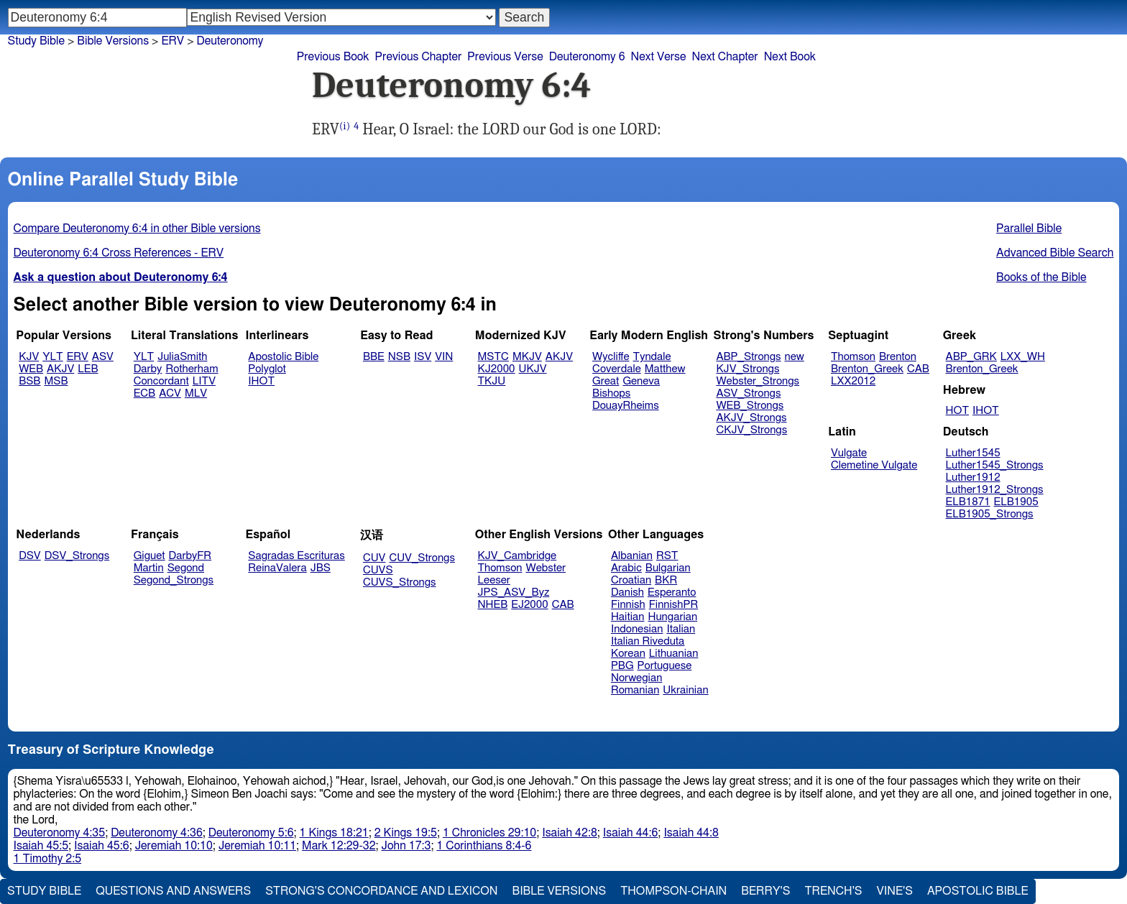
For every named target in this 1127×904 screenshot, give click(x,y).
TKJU (492, 381)
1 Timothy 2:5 (48, 858)
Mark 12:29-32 (338, 846)
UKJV (533, 369)
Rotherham (191, 369)
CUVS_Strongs (399, 582)
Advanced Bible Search (1054, 253)
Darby (148, 369)
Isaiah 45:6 (101, 846)
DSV (30, 555)
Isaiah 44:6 (630, 833)
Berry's (765, 891)
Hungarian (673, 617)
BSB (29, 381)
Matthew (665, 369)
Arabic (626, 568)
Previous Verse (505, 57)
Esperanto (672, 592)
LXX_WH (1022, 356)
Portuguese (665, 665)
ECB (144, 393)
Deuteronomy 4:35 (60, 833)
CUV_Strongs (421, 558)
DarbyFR (190, 555)
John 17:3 (406, 846)
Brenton (897, 356)
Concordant (161, 381)
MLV (196, 393)
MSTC (493, 356)
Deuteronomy (230, 41)
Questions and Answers (173, 891)
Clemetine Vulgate (874, 465)
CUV (374, 558)
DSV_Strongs (77, 555)
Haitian (628, 617)
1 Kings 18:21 (334, 833)
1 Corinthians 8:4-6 (483, 846)
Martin (149, 568)
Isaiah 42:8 (569, 833)
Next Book (790, 57)
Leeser (494, 580)
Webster (545, 568)
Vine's (895, 891)
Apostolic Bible (978, 891)
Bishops (611, 393)
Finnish (628, 604)
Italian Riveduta (647, 641)
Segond (185, 568)
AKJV (60, 369)
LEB (88, 369)
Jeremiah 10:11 (257, 846)
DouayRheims (625, 405)
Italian (680, 629)
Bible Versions (113, 41)
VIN (444, 356)
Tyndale (652, 356)
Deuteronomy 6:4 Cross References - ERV (119, 253)
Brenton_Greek (867, 369)
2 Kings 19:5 (405, 833)
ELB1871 (968, 502)
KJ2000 (496, 369)
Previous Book (333, 57)
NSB (399, 356)
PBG (622, 665)
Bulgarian (668, 568)
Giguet (149, 555)
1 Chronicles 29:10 (489, 833)
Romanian (635, 690)
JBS (320, 568)
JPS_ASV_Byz (514, 592)
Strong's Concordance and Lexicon (381, 891)
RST (667, 555)
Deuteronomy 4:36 (157, 833)
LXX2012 (853, 381)
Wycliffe (610, 356)
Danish (627, 592)
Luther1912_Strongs (995, 489)
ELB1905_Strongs (990, 514)
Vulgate (849, 453)
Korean (628, 653)
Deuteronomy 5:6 (251, 833)
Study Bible (36, 41)
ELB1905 (1016, 502)
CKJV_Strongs (751, 430)
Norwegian (636, 678)
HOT (957, 410)
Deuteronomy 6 (587, 57)
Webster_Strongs (757, 381)
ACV (170, 393)
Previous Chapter (418, 57)
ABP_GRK (971, 356)
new (794, 356)
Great (605, 381)
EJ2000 (529, 604)
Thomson (853, 356)
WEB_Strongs (749, 405)
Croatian (631, 580)
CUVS (378, 570)
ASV (103, 356)
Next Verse (658, 57)
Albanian (632, 555)
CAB (918, 369)
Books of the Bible (1041, 277)
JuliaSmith (182, 356)
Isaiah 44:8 (691, 833)
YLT (52, 356)
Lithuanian (674, 653)
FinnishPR (674, 604)
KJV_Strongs (747, 369)
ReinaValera (277, 568)
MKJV (527, 356)
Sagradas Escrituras (296, 555)
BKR (666, 580)
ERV (172, 41)
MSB (56, 381)
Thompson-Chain (673, 891)
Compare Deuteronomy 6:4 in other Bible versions (137, 228)
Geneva (641, 381)
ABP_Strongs (748, 356)
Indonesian (637, 629)
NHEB (493, 604)
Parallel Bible (1029, 228)
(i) (344, 126)
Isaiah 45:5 (41, 846)
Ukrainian (685, 690)
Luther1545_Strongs (995, 465)
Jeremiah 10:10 (174, 846)
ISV (422, 356)
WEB (31, 369)
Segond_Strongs (173, 580)
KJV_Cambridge (517, 555)
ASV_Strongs (748, 393)
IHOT (261, 381)
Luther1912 (973, 477)
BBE (374, 356)
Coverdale (616, 369)
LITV (204, 381)
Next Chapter (724, 57)
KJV (29, 356)
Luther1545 (973, 453)
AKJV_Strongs (751, 417)
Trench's (833, 891)
